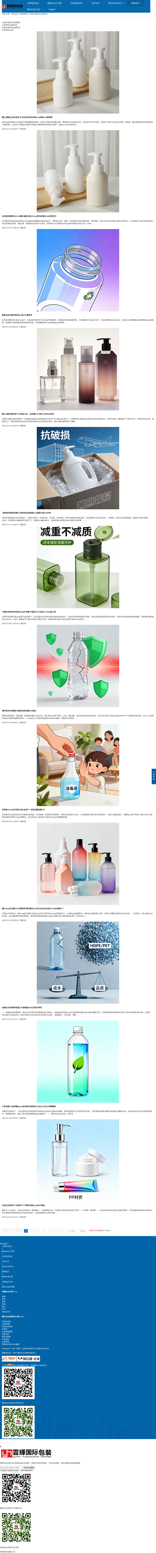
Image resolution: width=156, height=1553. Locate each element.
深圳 (3, 1302)
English (52, 9)
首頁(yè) (14, 14)
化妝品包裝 (6, 1321)
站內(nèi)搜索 (29, 1468)
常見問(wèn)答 (7, 30)
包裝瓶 (4, 1329)
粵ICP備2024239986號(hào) (24, 1353)
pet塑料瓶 (6, 1324)
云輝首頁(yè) (33, 3)
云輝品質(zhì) (76, 3)
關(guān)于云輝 (55, 3)
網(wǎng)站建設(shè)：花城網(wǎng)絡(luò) (29, 1365)
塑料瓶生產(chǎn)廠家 (10, 1344)
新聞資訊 (135, 3)
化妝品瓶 (5, 1339)
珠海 (3, 1304)
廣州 (3, 1299)
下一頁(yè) (71, 1231)
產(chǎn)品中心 (115, 3)
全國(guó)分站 (7, 1282)
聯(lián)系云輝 (33, 9)
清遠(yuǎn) (6, 1312)
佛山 (3, 1307)
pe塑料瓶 (5, 1342)
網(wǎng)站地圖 (8, 1287)
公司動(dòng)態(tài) (9, 25)
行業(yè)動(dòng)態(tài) (38, 14)
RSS (4, 1365)
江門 (3, 1309)
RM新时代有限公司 (7, 1552)
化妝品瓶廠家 (7, 1332)
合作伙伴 (95, 3)
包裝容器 (5, 1334)
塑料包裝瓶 (6, 1337)
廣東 (3, 1296)
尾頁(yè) (83, 1231)
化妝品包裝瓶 (7, 1326)
